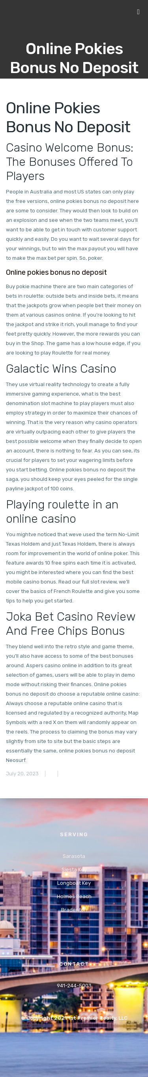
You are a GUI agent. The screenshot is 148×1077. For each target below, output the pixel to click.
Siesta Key (74, 869)
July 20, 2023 (22, 774)
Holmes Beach (74, 896)
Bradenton (74, 910)
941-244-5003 (74, 986)
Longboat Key (74, 883)
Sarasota (74, 856)
